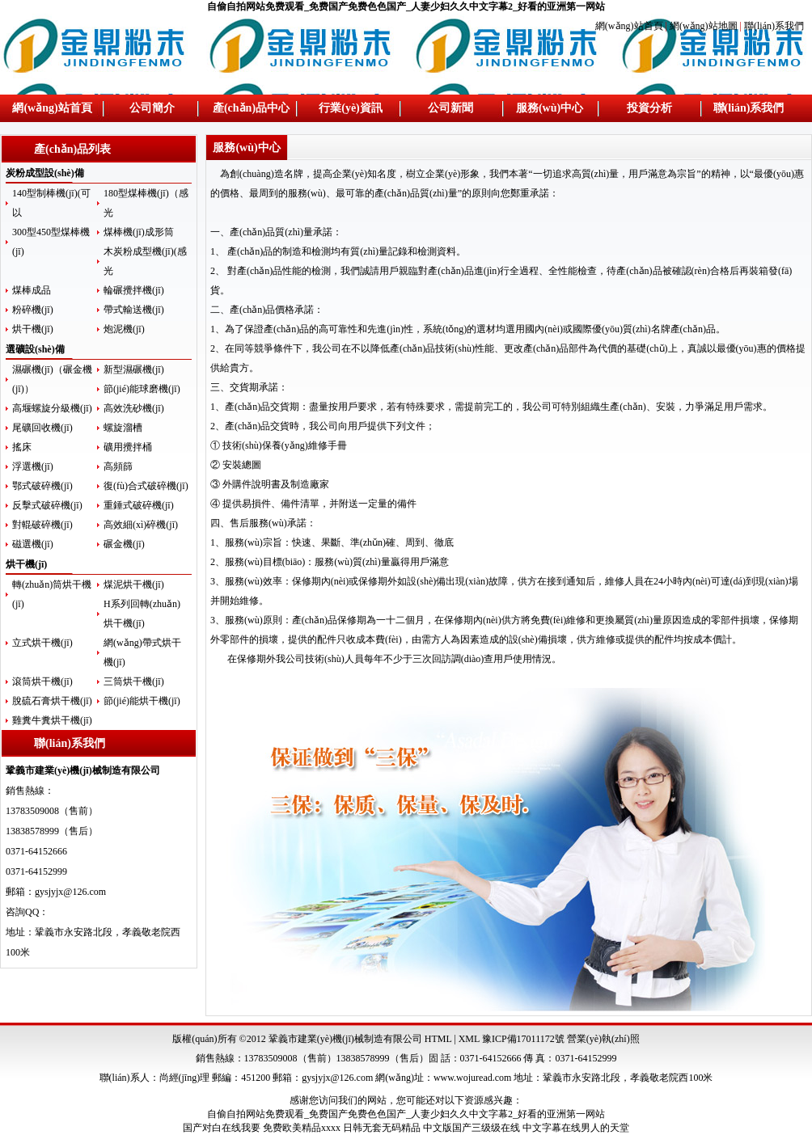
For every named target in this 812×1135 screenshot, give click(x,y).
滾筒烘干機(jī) (42, 681)
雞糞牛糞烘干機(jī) (52, 720)
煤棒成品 (31, 290)
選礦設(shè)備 (35, 349)
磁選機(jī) (32, 544)
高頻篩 (118, 466)
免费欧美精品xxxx (301, 1127)
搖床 (22, 447)
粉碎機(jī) (32, 309)
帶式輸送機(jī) (134, 309)
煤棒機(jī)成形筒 (139, 232)
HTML (438, 1038)
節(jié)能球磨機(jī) (142, 389)
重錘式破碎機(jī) (139, 505)
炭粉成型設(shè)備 (45, 173)
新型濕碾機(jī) (134, 369)
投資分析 (649, 108)
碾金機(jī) (124, 544)
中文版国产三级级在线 (471, 1127)
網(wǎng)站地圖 (704, 26)
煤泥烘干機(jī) (134, 584)
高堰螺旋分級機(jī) (52, 408)
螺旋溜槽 (123, 427)
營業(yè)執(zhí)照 (603, 1038)
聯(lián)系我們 (774, 26)
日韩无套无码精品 (382, 1127)
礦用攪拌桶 (128, 447)
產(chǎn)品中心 (251, 108)
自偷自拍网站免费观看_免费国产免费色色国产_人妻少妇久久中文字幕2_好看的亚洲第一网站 (406, 6)
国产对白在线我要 (221, 1127)
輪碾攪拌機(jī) (134, 290)
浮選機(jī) (32, 466)
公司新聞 (450, 108)
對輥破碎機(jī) (42, 524)
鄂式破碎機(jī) (42, 486)
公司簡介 (152, 108)
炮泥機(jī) (124, 329)
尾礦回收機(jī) (42, 427)
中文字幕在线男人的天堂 (575, 1127)
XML (469, 1038)
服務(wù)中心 (549, 108)
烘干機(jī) (32, 329)
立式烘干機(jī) (42, 642)
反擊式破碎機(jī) (47, 505)
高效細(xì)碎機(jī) (141, 524)
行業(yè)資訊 (351, 108)
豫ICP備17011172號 (523, 1038)
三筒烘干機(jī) (134, 681)
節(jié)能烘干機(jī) (142, 701)
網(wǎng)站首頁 (630, 26)
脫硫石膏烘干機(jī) (52, 701)
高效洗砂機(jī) (134, 408)
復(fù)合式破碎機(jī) (146, 486)
